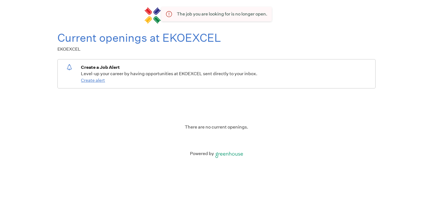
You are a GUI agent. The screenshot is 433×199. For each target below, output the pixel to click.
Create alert (93, 80)
